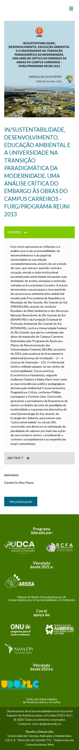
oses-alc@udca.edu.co (46, 724)
